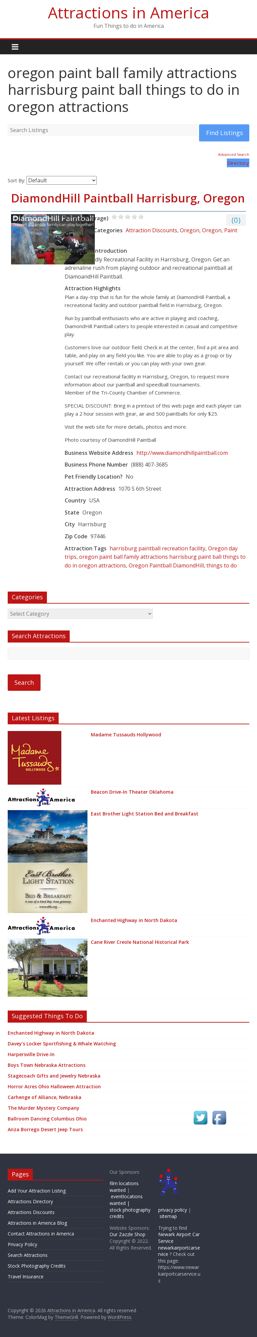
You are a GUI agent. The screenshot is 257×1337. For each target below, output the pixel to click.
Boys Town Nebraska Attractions (46, 1065)
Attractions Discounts (31, 1212)
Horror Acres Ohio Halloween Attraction (54, 1086)
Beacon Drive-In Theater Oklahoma (132, 792)
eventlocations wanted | (126, 1199)
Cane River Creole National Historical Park (140, 942)
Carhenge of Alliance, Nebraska (44, 1097)
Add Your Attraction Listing (37, 1191)
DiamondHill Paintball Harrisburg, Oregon (128, 198)
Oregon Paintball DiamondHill (166, 565)
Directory (238, 163)
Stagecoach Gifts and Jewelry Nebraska (54, 1076)
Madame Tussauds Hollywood (126, 734)
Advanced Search (233, 154)
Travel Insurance (26, 1276)
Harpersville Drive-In (31, 1054)
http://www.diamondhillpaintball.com (182, 453)
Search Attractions (28, 1255)
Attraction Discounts (151, 230)
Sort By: (16, 180)
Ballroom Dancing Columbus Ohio (47, 1118)
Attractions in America (128, 12)
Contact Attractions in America (41, 1233)
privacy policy (172, 1210)
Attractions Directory (30, 1201)
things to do (221, 565)
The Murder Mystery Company (43, 1108)
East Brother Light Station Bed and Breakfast (144, 813)
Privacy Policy (22, 1244)
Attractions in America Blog (37, 1223)
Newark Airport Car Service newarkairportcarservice (179, 1244)
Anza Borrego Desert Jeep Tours (45, 1129)
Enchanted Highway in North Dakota (134, 920)
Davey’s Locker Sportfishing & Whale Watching (62, 1043)
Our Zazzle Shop (127, 1234)
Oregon (189, 230)
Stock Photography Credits (37, 1266)
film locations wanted (124, 1186)
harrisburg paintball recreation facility (157, 548)
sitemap (168, 1216)
